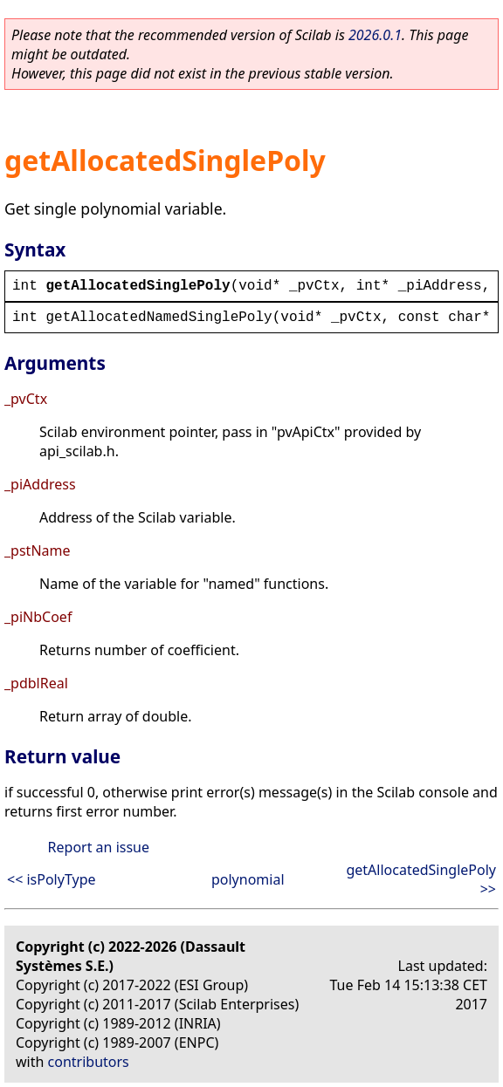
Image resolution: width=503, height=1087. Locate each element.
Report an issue (98, 847)
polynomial (248, 879)
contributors (88, 1061)
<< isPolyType (51, 879)
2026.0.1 (375, 34)
